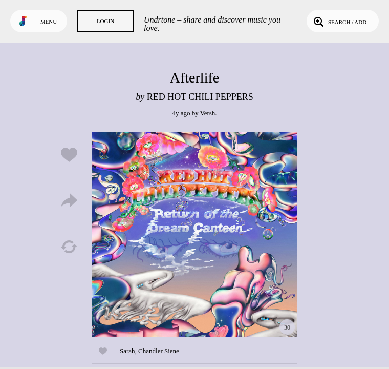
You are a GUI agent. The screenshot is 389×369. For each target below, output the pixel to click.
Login (105, 21)
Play (194, 234)
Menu (48, 21)
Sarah (127, 351)
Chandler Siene (158, 351)
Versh (207, 113)
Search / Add (339, 21)
